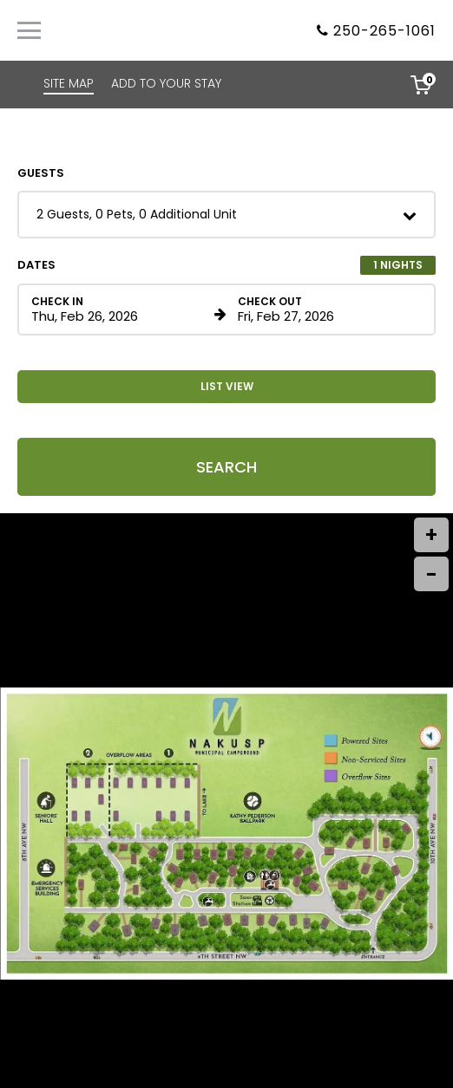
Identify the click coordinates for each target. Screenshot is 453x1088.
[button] (226, 214)
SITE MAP (68, 83)
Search (226, 467)
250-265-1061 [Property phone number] (384, 31)
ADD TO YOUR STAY (166, 83)
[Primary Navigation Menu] (29, 30)
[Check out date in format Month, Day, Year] (326, 309)
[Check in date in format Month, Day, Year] (119, 309)
